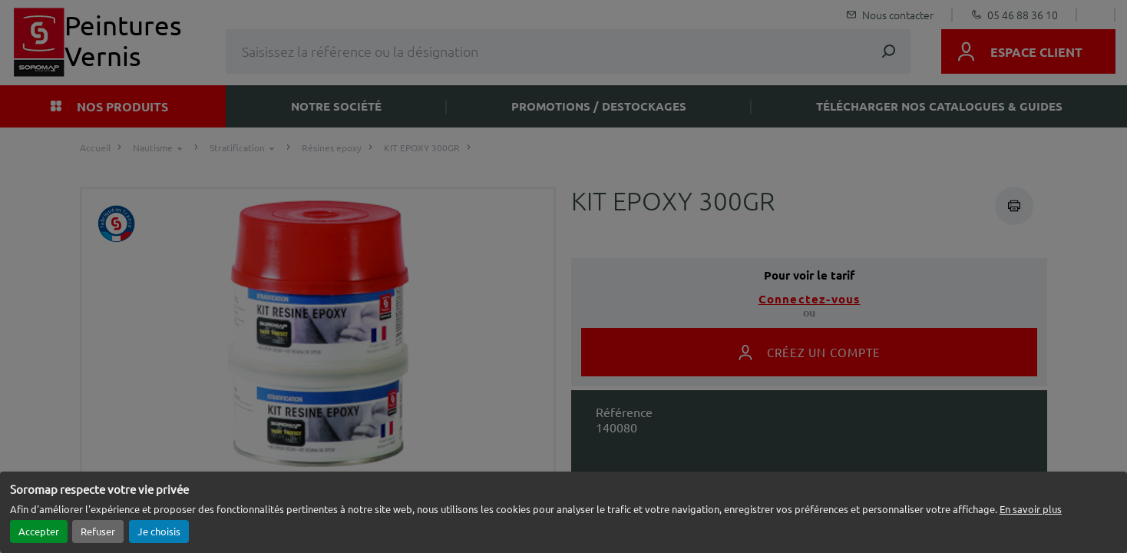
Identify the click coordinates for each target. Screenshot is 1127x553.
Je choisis (158, 531)
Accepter (38, 531)
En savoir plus (1031, 508)
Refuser (98, 531)
